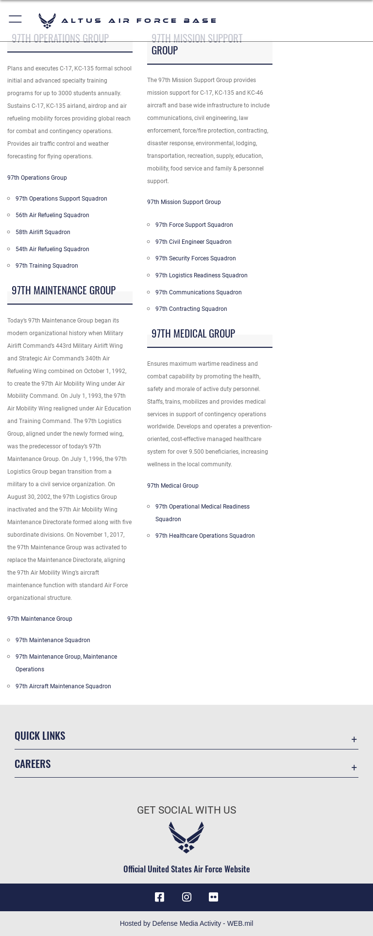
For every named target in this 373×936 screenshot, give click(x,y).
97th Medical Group (173, 485)
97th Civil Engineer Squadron (193, 241)
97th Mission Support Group (184, 202)
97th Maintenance (40, 656)
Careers (33, 763)
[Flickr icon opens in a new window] (213, 897)
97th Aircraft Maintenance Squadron (63, 686)
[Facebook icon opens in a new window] (159, 897)
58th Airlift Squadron (43, 232)
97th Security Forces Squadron (195, 258)
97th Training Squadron (47, 265)
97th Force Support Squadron (194, 224)
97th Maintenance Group (39, 618)
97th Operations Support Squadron (61, 198)
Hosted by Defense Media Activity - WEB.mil (187, 923)
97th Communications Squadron (198, 292)
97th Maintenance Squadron (53, 640)
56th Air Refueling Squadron (52, 215)
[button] (16, 20)
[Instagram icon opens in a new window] (186, 897)
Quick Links (40, 735)
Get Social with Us (186, 810)
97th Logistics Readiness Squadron (201, 275)
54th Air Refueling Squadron (52, 249)
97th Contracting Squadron (191, 309)
